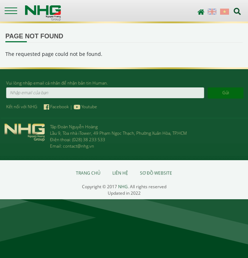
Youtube (85, 107)
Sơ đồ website (156, 173)
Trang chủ (88, 173)
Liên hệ (120, 173)
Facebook (57, 107)
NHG (123, 187)
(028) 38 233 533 (88, 140)
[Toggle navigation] (10, 11)
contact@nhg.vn (78, 146)
